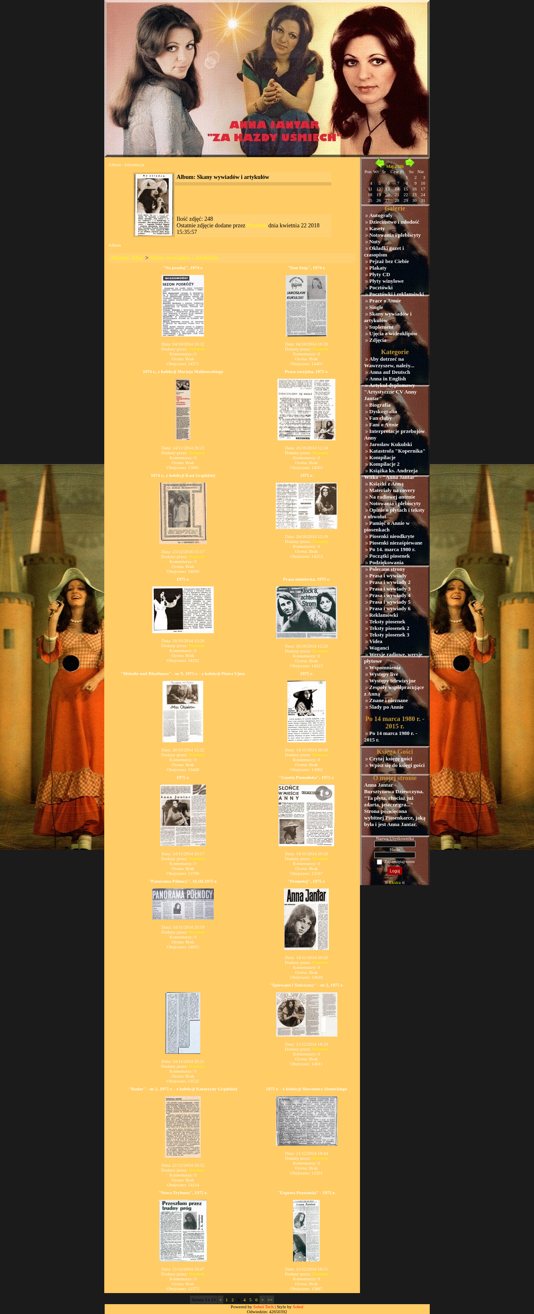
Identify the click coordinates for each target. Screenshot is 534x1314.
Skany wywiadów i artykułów (184, 258)
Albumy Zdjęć (127, 258)
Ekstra (395, 882)
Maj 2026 (394, 166)
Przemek (257, 225)
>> (270, 1299)
